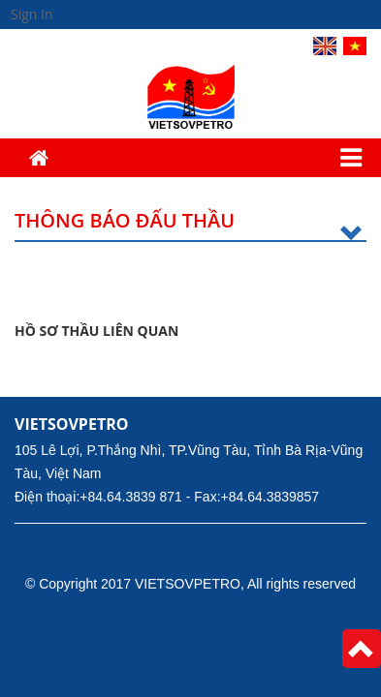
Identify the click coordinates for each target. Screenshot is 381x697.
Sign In (32, 14)
